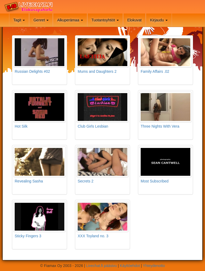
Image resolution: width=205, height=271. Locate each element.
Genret (41, 20)
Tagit (19, 20)
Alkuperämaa (70, 20)
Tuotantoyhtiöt (105, 20)
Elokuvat (134, 20)
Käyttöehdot (130, 266)
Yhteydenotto (154, 266)
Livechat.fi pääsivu (101, 266)
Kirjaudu (158, 20)
